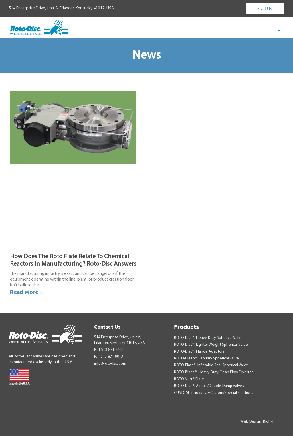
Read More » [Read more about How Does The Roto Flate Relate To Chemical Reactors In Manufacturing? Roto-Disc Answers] (26, 292)
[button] (279, 27)
